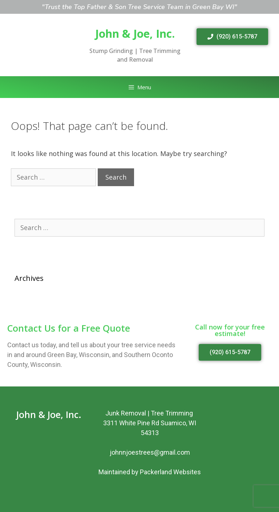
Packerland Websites (170, 472)
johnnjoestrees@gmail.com (150, 452)
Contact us (23, 345)
